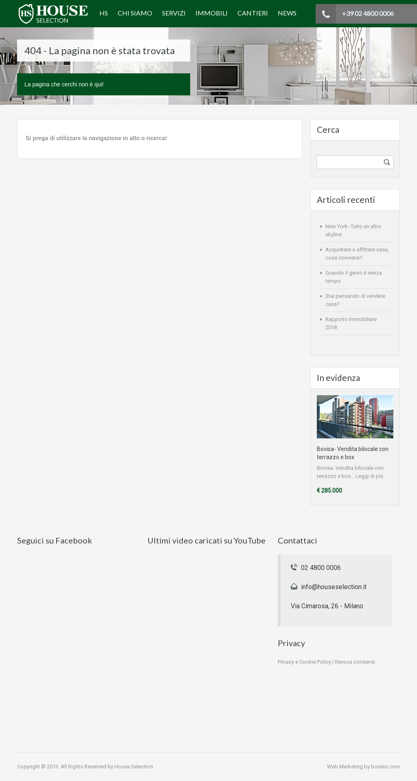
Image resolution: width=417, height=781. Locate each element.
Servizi (174, 13)
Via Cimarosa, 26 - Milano (327, 606)
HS (103, 13)
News (287, 13)
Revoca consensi (355, 662)
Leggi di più (369, 476)
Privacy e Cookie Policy (304, 662)
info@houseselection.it (334, 587)
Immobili (211, 13)
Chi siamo (135, 13)
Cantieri (252, 13)
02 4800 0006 (321, 568)
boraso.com (385, 766)
